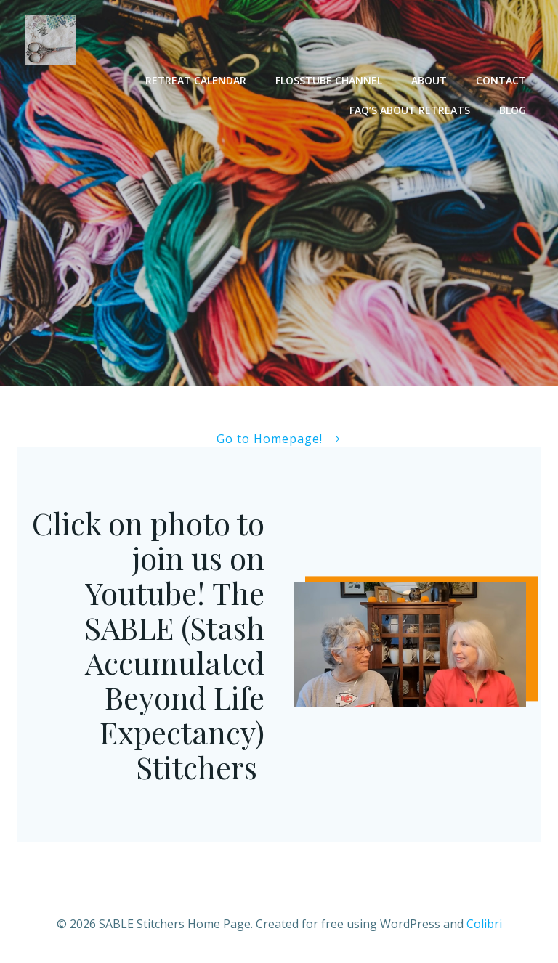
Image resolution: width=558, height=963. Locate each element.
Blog (512, 110)
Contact (501, 80)
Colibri (484, 924)
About (429, 80)
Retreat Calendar (195, 80)
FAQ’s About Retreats (409, 110)
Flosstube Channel (328, 80)
